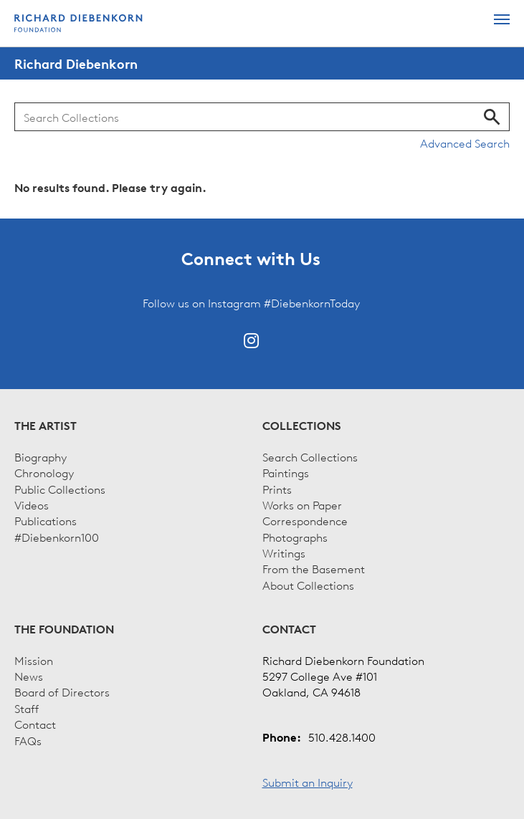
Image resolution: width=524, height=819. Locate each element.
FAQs (28, 740)
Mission (33, 660)
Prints (277, 489)
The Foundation (64, 629)
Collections (301, 425)
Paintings (285, 472)
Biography (40, 456)
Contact (35, 724)
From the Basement (313, 568)
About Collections (308, 585)
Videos (31, 504)
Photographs (295, 537)
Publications (45, 520)
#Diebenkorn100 (56, 537)
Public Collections (59, 489)
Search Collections (310, 456)
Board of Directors (62, 691)
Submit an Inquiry (307, 782)
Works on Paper (302, 504)
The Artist (45, 425)
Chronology (44, 472)
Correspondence (305, 520)
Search (492, 116)
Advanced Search (465, 142)
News (28, 676)
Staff (26, 708)
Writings (283, 552)
